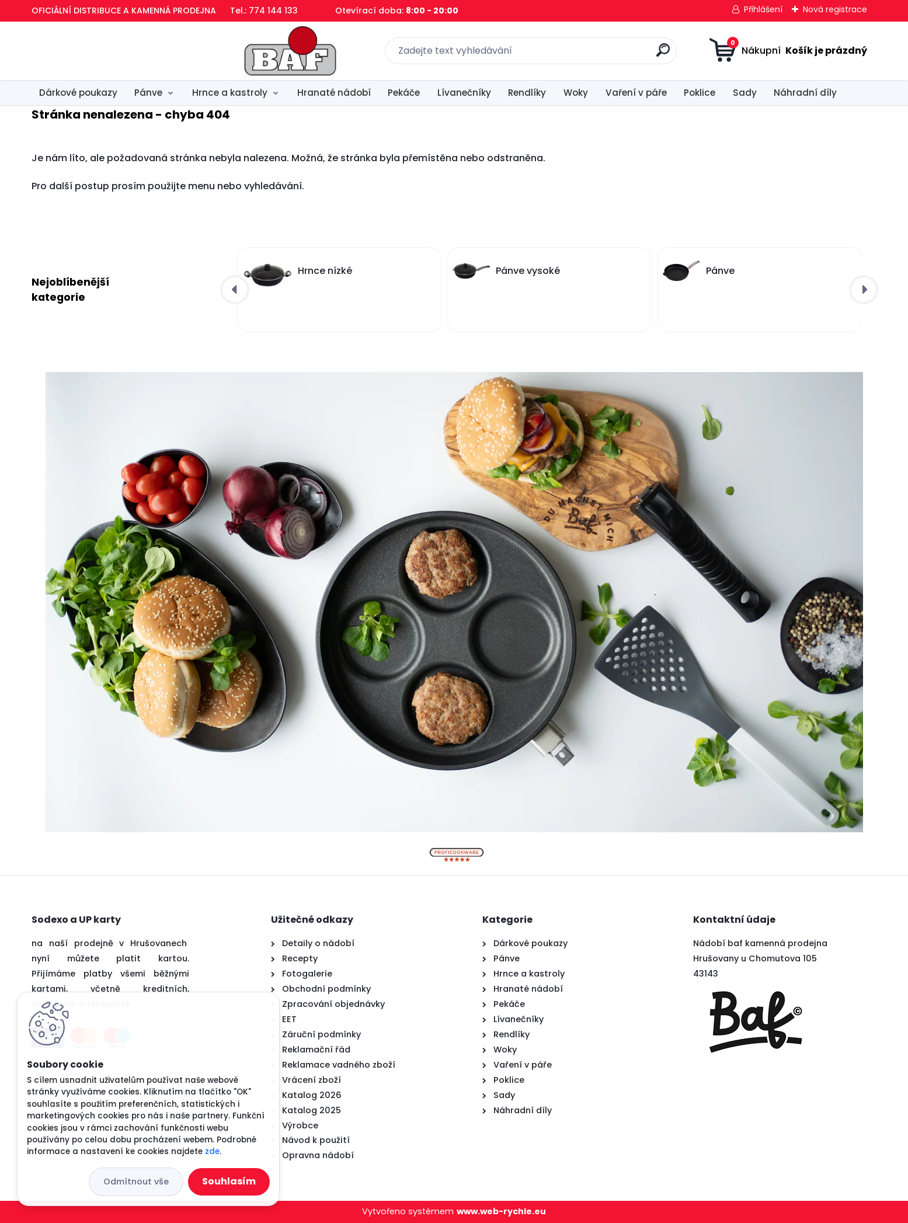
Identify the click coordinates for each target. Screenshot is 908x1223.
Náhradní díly (805, 92)
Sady (745, 92)
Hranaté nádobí (334, 92)
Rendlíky (527, 92)
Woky (575, 92)
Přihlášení (763, 9)
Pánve (148, 92)
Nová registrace (835, 9)
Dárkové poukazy (78, 92)
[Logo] (103, 51)
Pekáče (404, 92)
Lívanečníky (464, 92)
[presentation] (234, 289)
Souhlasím (229, 1181)
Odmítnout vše (136, 1181)
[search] (569, 54)
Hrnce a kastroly (229, 92)
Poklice (699, 92)
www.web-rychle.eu (501, 1211)
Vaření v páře (636, 92)
